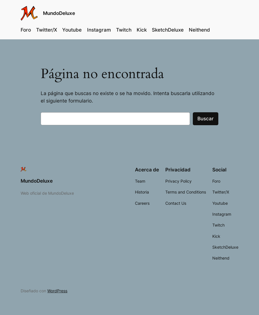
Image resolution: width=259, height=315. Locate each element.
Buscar (205, 118)
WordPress (57, 290)
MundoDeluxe (59, 13)
